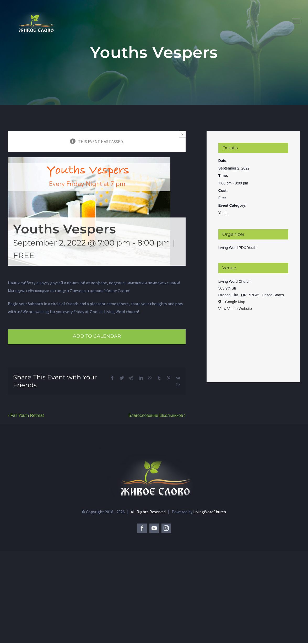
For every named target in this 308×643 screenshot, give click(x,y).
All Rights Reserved (148, 511)
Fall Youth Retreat (27, 415)
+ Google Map (233, 302)
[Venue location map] (253, 340)
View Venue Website (235, 309)
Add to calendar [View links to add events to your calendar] (97, 336)
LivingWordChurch (209, 511)
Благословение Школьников (155, 415)
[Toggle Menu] (296, 21)
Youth (223, 213)
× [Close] (182, 134)
